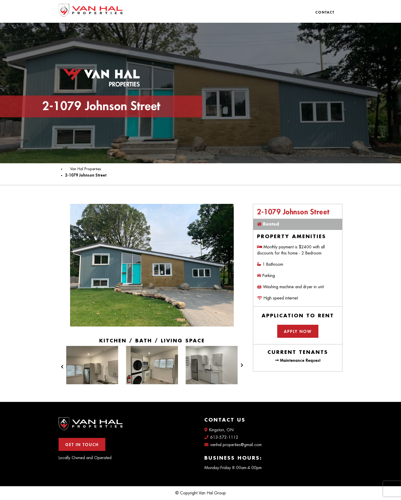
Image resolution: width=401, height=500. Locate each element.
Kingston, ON (218, 430)
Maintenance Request (297, 360)
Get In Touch (82, 445)
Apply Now (298, 332)
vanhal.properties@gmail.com (233, 445)
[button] (62, 369)
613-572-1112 (221, 437)
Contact (325, 12)
